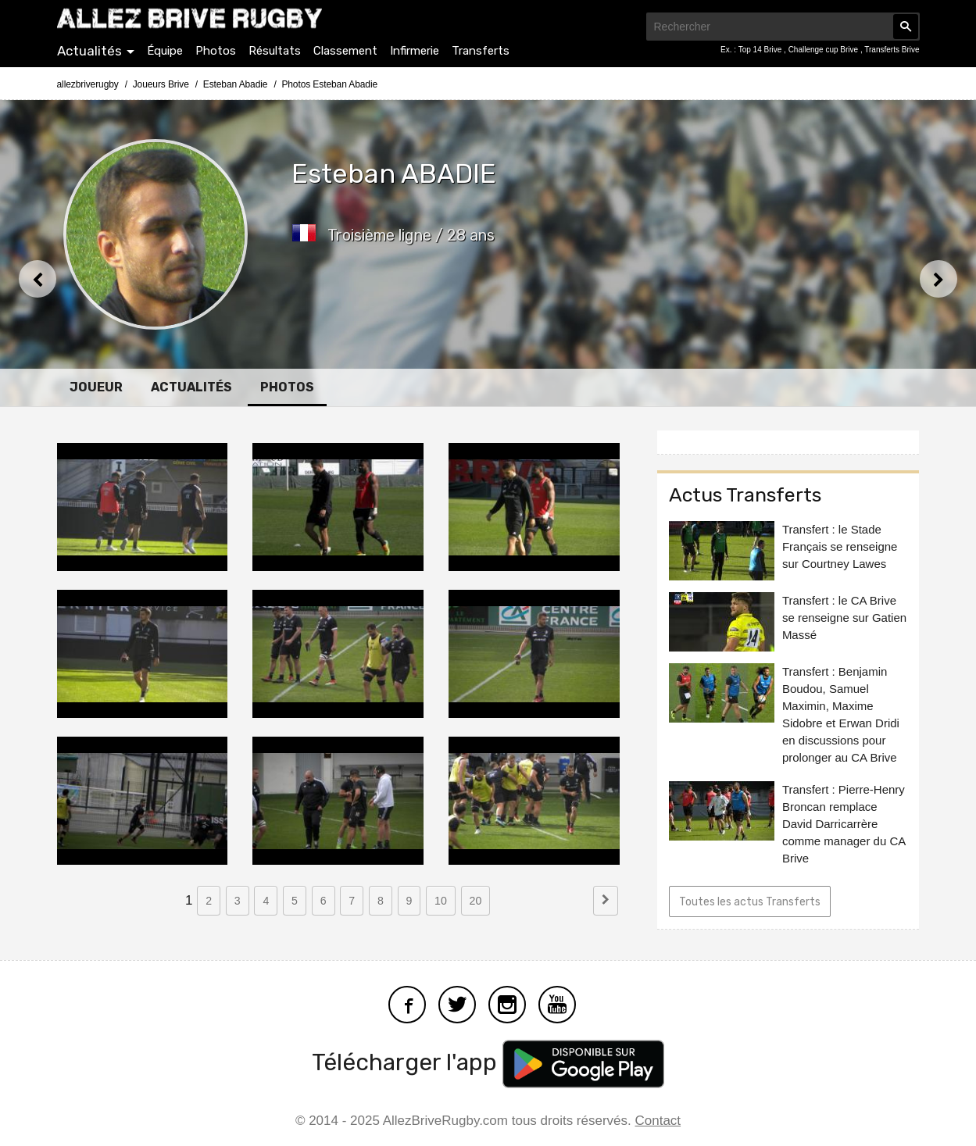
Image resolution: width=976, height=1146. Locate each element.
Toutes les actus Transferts (749, 902)
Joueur (96, 387)
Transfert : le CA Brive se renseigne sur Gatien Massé (844, 617)
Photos (215, 51)
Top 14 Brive (761, 49)
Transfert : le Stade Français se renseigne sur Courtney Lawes (840, 546)
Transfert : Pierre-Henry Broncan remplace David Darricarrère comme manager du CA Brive (844, 824)
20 (476, 900)
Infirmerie (414, 51)
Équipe (165, 51)
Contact (658, 1120)
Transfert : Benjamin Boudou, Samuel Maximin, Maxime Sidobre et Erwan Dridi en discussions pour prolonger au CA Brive (840, 714)
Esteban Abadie (235, 84)
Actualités (89, 51)
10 (440, 900)
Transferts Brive (891, 49)
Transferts (480, 51)
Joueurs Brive (161, 84)
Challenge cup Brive (824, 49)
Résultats (274, 51)
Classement (345, 51)
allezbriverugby (88, 84)
